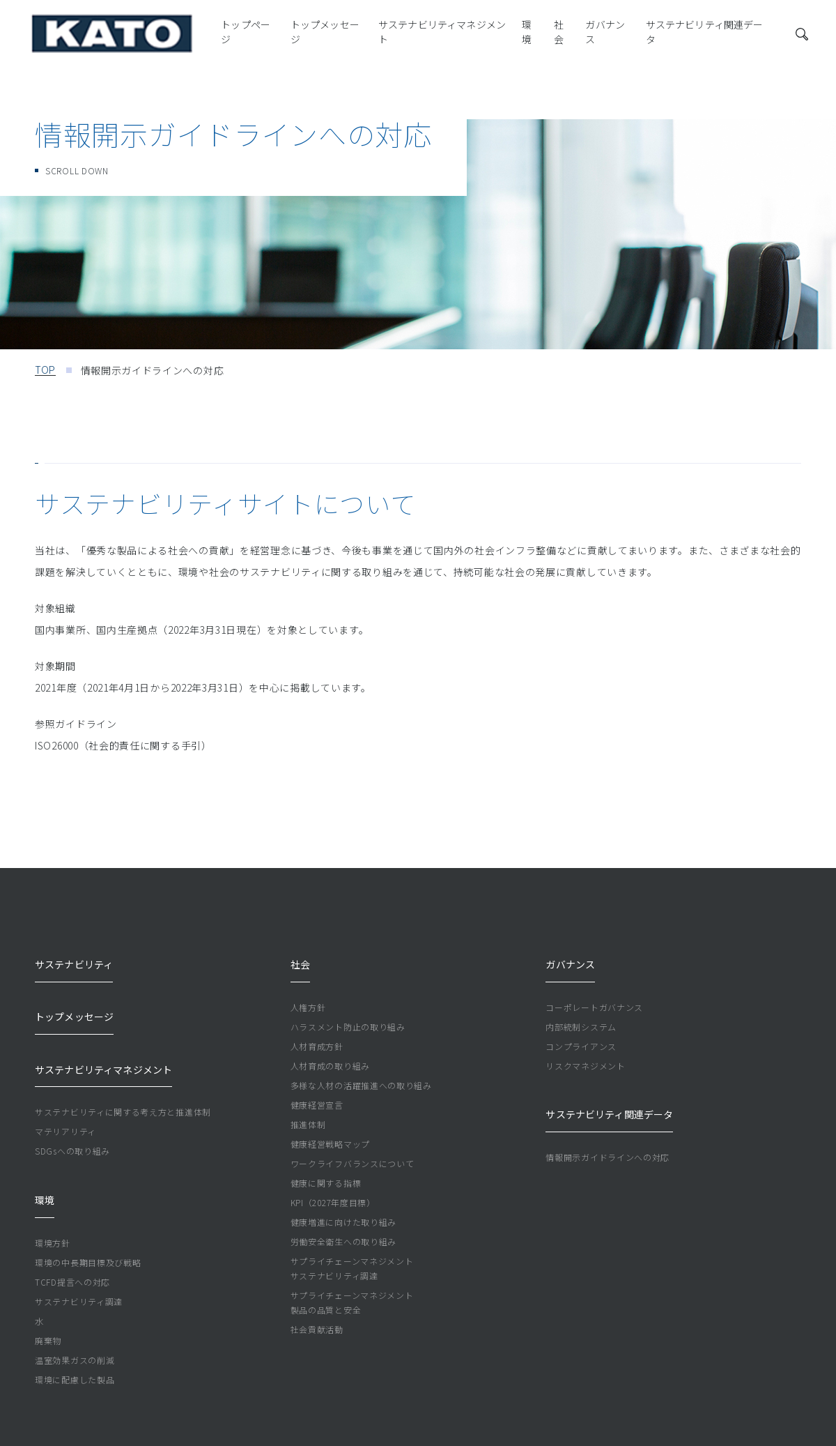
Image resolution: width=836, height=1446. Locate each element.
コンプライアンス (581, 1027)
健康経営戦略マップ (330, 1125)
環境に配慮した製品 (74, 1303)
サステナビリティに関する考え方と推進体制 (123, 1055)
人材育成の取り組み (330, 1047)
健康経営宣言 (317, 1086)
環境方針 (52, 1167)
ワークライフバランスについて (353, 1144)
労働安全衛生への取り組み (343, 1222)
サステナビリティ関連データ (655, 38)
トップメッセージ (243, 38)
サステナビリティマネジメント (369, 38)
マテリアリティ (65, 1075)
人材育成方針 (317, 1027)
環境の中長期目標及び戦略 (88, 1186)
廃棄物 (48, 1264)
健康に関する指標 (326, 1164)
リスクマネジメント (585, 1047)
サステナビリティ (75, 954)
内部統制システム (581, 1008)
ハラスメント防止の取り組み (348, 1008)
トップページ (157, 38)
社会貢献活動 (317, 1310)
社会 (499, 38)
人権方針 (308, 988)
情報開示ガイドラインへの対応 (607, 1119)
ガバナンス (549, 38)
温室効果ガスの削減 (74, 1284)
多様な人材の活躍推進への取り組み (361, 1066)
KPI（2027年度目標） (333, 1183)
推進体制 (308, 1105)
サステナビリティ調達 (79, 1225)
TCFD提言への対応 (72, 1206)
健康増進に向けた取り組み (343, 1203)
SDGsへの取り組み (72, 1094)
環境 (465, 38)
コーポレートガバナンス (594, 988)
